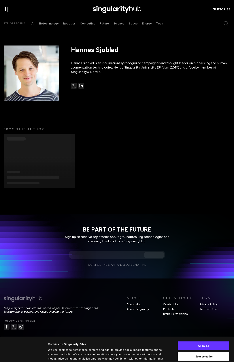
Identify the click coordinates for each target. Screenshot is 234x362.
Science (118, 23)
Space (133, 23)
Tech (159, 23)
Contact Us (171, 304)
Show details (191, 354)
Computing (87, 23)
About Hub (134, 304)
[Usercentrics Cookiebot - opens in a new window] (24, 355)
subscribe (221, 9)
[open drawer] (7, 9)
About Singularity (138, 309)
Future (104, 23)
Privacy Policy (209, 304)
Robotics (69, 23)
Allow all (203, 322)
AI (32, 23)
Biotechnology (49, 23)
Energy (147, 23)
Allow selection (203, 333)
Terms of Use (208, 309)
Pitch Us (168, 309)
